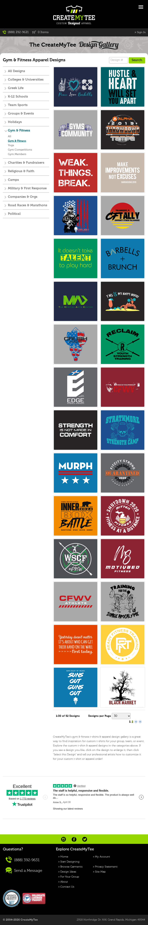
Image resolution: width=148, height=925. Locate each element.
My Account (102, 856)
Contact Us (67, 886)
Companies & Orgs (22, 197)
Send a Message (24, 870)
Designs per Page (99, 716)
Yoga (11, 145)
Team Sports (18, 105)
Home (64, 856)
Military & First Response (27, 188)
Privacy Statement (106, 866)
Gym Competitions (20, 149)
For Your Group (69, 876)
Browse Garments (71, 866)
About (64, 881)
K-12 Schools (18, 96)
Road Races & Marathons (27, 205)
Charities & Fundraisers (26, 162)
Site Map (100, 871)
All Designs (16, 71)
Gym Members (17, 154)
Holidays (15, 122)
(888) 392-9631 (16, 32)
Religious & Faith (21, 171)
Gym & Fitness (19, 130)
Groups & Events (21, 113)
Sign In (141, 32)
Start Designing (69, 861)
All (9, 136)
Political (14, 214)
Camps (13, 180)
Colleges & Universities (26, 79)
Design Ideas (68, 871)
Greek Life (16, 88)
